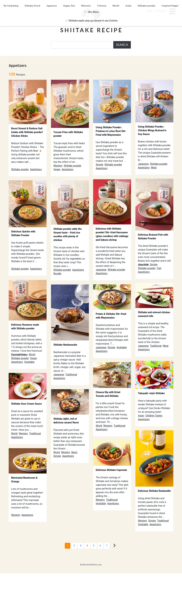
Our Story (124, 65)
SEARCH (122, 45)
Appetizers (36, 193)
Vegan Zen (80, 59)
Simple (99, 188)
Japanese (62, 59)
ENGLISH (161, 11)
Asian (141, 59)
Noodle (57, 297)
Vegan (56, 193)
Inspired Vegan (60, 65)
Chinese (113, 59)
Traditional (156, 369)
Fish (159, 291)
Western (98, 59)
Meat (154, 191)
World (128, 59)
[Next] (114, 569)
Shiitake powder (160, 59)
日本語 (149, 11)
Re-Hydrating (20, 59)
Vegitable (29, 385)
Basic (74, 475)
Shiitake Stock (42, 59)
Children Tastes (153, 439)
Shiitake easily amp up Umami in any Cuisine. (93, 73)
